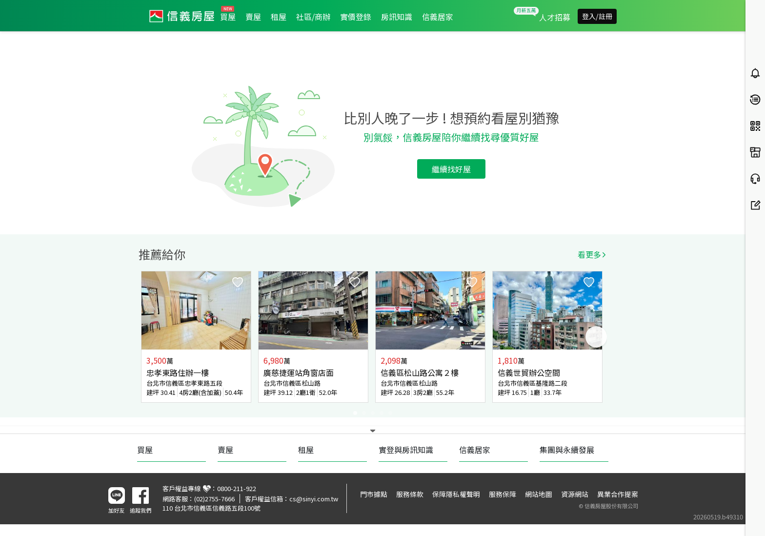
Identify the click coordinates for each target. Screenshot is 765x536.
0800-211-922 (236, 488)
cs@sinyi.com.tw (313, 498)
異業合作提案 (617, 494)
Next (596, 337)
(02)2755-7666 (214, 498)
